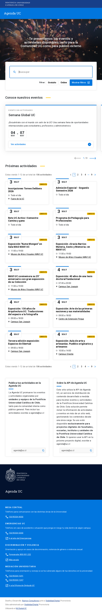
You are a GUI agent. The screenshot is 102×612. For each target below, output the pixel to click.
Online (64, 82)
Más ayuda (14, 560)
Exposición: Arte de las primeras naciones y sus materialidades (74, 310)
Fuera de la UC (17, 199)
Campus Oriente (66, 354)
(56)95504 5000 (16, 533)
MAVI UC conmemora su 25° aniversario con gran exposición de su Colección (26, 279)
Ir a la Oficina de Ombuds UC (22, 585)
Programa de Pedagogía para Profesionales (72, 219)
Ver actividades (51, 144)
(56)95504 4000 (16, 517)
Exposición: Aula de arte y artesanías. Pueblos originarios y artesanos (74, 343)
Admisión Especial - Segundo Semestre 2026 (72, 189)
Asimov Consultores (30, 601)
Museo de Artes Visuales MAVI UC (27, 254)
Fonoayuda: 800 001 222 (20, 554)
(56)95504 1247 (16, 580)
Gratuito (52, 82)
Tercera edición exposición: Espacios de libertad (24, 342)
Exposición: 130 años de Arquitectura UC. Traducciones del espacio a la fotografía (25, 311)
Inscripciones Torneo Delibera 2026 (25, 190)
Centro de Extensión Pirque (71, 319)
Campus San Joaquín (68, 286)
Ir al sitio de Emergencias (20, 538)
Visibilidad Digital (53, 601)
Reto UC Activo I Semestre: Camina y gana (23, 219)
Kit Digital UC (21, 608)
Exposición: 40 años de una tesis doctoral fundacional (74, 278)
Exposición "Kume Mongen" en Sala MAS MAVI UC (25, 245)
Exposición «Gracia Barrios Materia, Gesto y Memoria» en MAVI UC (73, 246)
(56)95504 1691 (16, 576)
